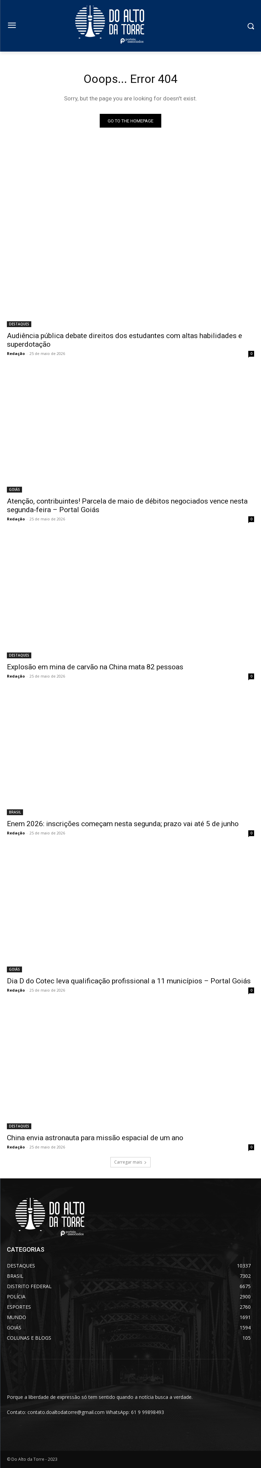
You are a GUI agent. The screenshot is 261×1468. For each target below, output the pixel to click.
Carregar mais (130, 1162)
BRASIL (15, 812)
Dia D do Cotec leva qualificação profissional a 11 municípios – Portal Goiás (129, 981)
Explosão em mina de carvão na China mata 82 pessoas (95, 667)
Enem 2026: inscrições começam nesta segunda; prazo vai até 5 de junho (123, 824)
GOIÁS (14, 489)
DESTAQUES (19, 324)
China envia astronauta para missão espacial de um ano (95, 1138)
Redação (16, 353)
